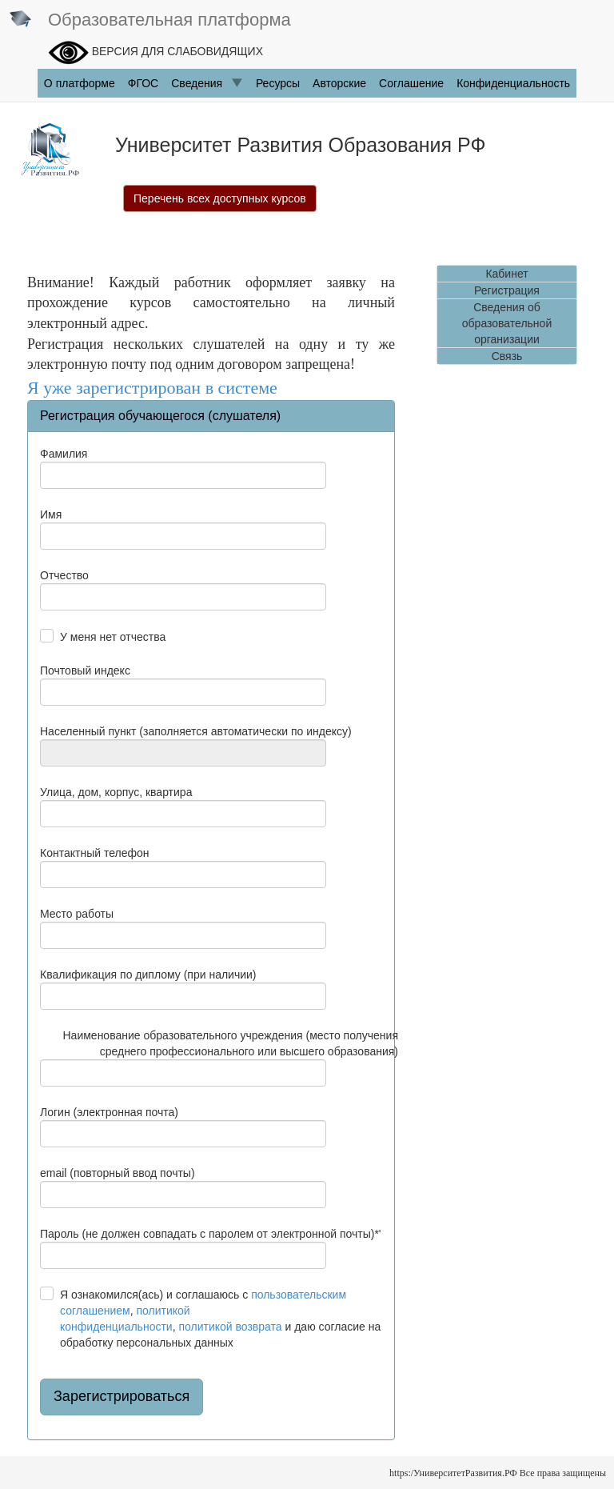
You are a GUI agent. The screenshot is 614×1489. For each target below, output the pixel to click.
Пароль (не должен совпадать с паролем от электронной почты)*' (210, 1233)
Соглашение (411, 83)
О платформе (79, 83)
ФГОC (143, 83)
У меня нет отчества (112, 636)
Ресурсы (278, 83)
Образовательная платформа (149, 21)
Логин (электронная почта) (109, 1112)
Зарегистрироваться (121, 1396)
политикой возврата (229, 1326)
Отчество (64, 575)
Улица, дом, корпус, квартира (116, 792)
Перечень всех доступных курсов (220, 198)
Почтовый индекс (85, 670)
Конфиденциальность (513, 83)
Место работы (77, 913)
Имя (51, 514)
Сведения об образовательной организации (507, 323)
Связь (507, 356)
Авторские (339, 83)
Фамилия (63, 453)
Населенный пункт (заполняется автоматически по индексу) (196, 731)
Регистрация (507, 290)
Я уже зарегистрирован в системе (152, 388)
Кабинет (506, 273)
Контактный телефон (94, 853)
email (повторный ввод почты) (117, 1173)
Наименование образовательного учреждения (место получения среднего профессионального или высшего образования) (231, 1043)
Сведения (207, 83)
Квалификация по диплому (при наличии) (148, 974)
